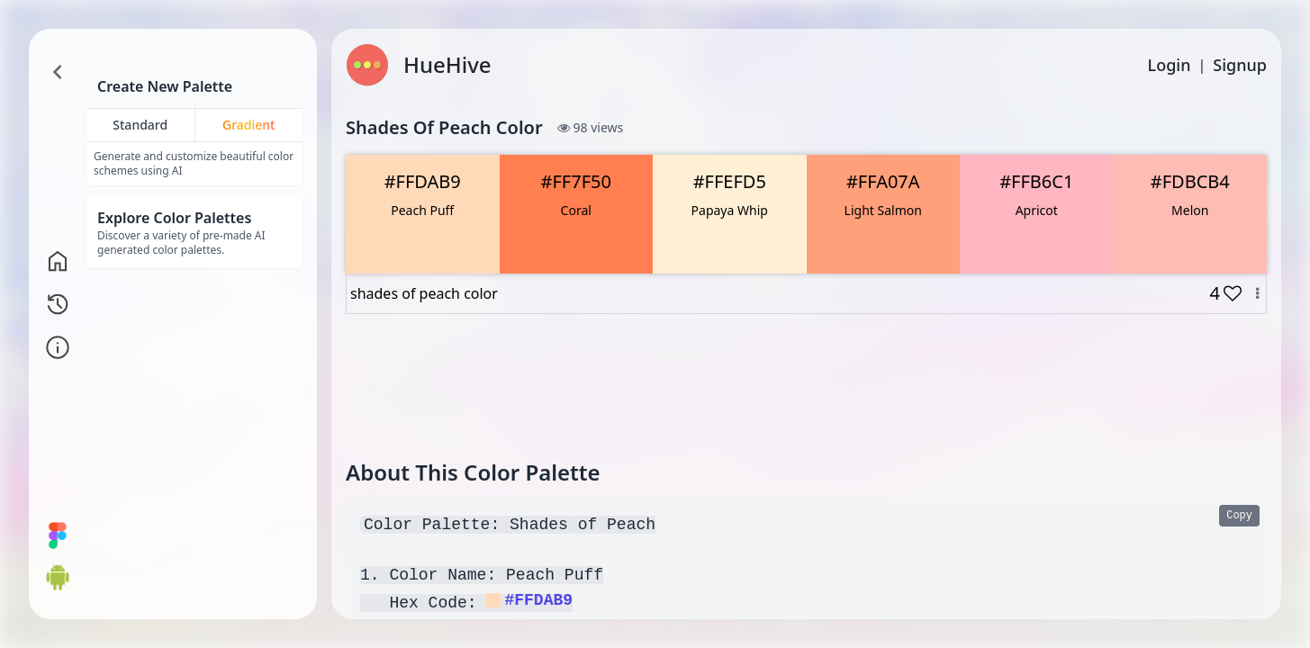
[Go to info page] (57, 347)
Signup (1240, 65)
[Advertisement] (806, 386)
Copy (1239, 515)
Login (1169, 65)
